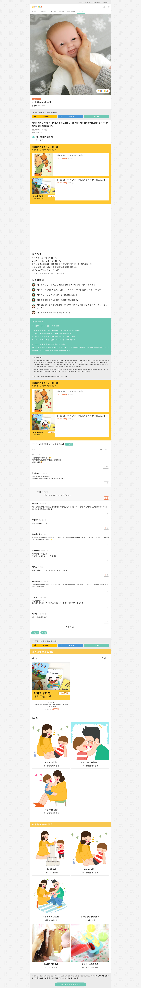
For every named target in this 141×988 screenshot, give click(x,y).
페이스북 (67, 116)
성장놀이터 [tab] (43, 11)
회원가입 (87, 2)
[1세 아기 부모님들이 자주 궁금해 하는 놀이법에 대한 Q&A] (49, 376)
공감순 (102, 449)
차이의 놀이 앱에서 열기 (70, 984)
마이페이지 (106, 2)
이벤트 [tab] (61, 11)
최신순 (107, 449)
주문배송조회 (97, 2)
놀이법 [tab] (81, 11)
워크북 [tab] (53, 11)
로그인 (81, 2)
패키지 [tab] (34, 11)
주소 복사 (96, 116)
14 (106, 467)
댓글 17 (34, 106)
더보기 (105, 658)
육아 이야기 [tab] (71, 11)
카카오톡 (41, 116)
